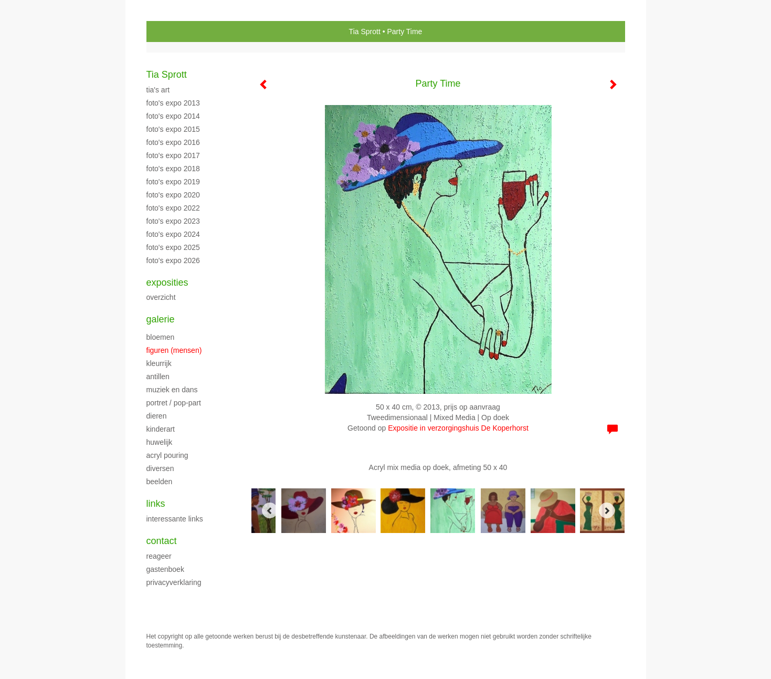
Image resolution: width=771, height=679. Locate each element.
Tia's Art (158, 90)
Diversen (160, 468)
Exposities (167, 282)
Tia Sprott (365, 31)
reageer (159, 556)
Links (155, 503)
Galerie (160, 319)
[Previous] (270, 510)
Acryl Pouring (167, 455)
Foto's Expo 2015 (173, 129)
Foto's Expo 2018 (173, 168)
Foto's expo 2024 (173, 234)
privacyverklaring (174, 582)
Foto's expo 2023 (173, 221)
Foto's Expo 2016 (173, 142)
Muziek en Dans (172, 389)
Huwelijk (159, 442)
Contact (161, 541)
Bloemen (160, 337)
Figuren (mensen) (174, 350)
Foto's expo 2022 (173, 208)
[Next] (607, 510)
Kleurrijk (159, 363)
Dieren (156, 416)
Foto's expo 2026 (173, 260)
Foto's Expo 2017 (173, 155)
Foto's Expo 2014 (173, 116)
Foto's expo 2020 (173, 195)
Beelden (159, 481)
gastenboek (165, 569)
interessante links (174, 519)
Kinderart (160, 429)
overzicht (161, 297)
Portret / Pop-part (173, 403)
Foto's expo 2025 (173, 247)
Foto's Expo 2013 (173, 103)
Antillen (158, 376)
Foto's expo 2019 (173, 181)
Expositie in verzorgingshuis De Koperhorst (458, 428)
